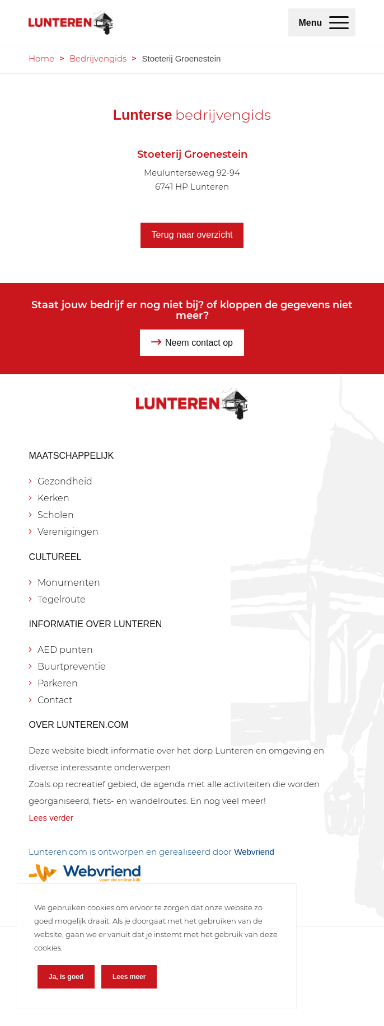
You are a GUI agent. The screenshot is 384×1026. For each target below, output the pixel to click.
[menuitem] (338, 22)
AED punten (65, 649)
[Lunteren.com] (159, 22)
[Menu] (338, 22)
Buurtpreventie (72, 666)
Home (41, 58)
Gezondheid (65, 481)
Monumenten (69, 582)
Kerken (53, 498)
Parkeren (58, 683)
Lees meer (129, 977)
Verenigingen (68, 531)
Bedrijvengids (98, 58)
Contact (55, 700)
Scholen (56, 515)
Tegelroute (62, 599)
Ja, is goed (66, 977)
